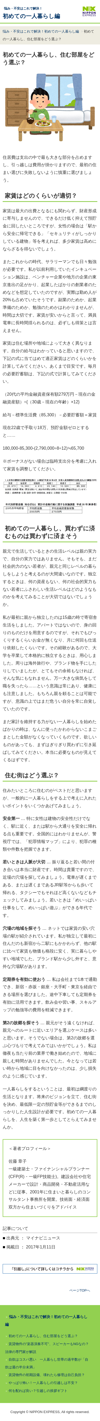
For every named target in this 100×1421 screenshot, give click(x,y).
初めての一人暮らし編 (31, 13)
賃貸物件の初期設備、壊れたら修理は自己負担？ (47, 1375)
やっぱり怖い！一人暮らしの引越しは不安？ (43, 1383)
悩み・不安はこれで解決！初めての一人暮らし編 (41, 31)
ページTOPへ (79, 1290)
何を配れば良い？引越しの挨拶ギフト (38, 1391)
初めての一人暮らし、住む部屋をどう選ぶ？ (43, 1336)
